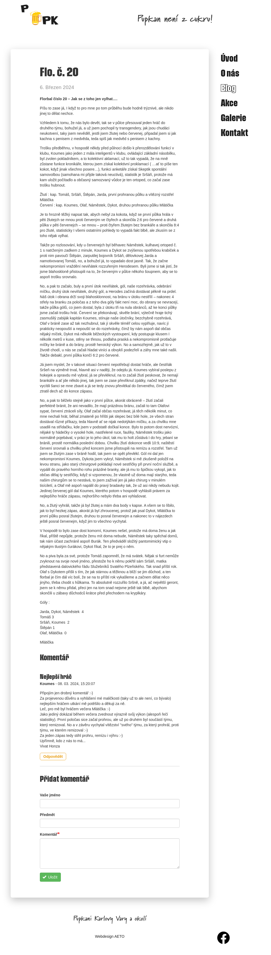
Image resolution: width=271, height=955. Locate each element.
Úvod (229, 58)
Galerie (233, 117)
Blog (228, 87)
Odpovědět (53, 756)
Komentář (48, 834)
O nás (230, 72)
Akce (229, 102)
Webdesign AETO (110, 936)
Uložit (50, 877)
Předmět (47, 815)
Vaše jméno (50, 795)
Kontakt (234, 132)
